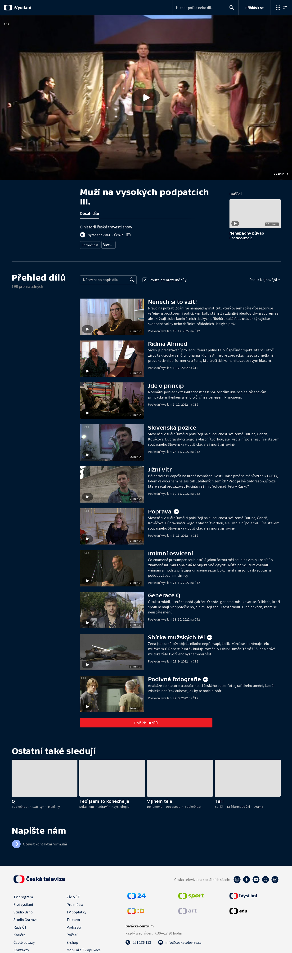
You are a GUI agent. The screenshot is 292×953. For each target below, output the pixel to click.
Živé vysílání (23, 902)
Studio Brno (23, 910)
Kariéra (19, 933)
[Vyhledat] (132, 278)
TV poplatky (76, 910)
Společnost (89, 244)
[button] (146, 97)
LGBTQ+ (108, 244)
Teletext (74, 918)
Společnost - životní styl (135, 244)
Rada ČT (20, 925)
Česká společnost (167, 244)
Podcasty (74, 925)
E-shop (72, 940)
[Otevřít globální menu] (281, 7)
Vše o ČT (73, 895)
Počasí (72, 933)
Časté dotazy (24, 940)
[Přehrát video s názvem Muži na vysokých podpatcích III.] (146, 97)
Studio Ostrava (25, 918)
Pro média (75, 902)
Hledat (230, 9)
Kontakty (21, 948)
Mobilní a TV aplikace (84, 948)
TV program (23, 895)
